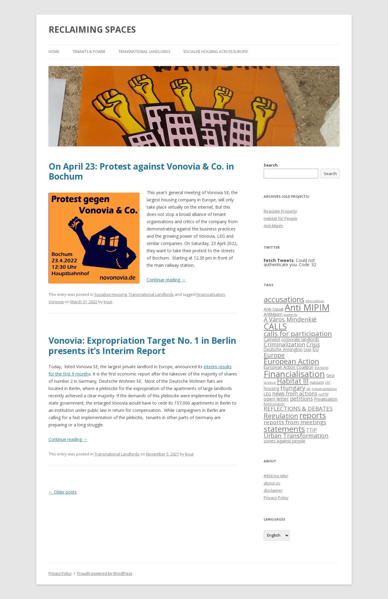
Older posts (62, 492)
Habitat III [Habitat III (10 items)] (293, 381)
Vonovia (56, 301)
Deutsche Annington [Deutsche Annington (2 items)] (283, 349)
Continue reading (166, 280)
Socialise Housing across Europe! (215, 51)
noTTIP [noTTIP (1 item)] (324, 394)
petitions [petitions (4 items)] (301, 398)
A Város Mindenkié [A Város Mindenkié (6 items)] (290, 319)
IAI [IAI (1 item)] (308, 389)
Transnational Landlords (144, 51)
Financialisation (210, 294)
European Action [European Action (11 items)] (291, 361)
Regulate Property (280, 211)
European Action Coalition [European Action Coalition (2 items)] (288, 367)
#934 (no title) (276, 475)
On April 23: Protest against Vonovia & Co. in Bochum (141, 171)
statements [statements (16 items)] (284, 428)
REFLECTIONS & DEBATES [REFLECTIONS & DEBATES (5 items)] (298, 408)
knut (108, 301)
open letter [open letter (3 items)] (276, 398)
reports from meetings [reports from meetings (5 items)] (295, 422)
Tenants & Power (88, 51)
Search (271, 165)
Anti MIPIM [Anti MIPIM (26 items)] (307, 307)
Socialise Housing (110, 294)
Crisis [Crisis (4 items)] (313, 344)
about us (272, 483)
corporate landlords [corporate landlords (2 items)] (300, 339)
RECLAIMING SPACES (92, 29)
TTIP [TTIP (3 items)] (311, 430)
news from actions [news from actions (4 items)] (294, 393)
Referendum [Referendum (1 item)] (274, 404)
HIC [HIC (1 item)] (328, 382)
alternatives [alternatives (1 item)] (315, 301)
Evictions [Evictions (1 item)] (321, 368)
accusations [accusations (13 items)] (284, 299)
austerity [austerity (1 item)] (290, 315)
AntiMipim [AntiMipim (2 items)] (273, 314)
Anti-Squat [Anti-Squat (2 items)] (273, 309)
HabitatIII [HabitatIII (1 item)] (317, 382)
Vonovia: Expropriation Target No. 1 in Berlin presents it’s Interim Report (142, 345)
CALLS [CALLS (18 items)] (275, 326)
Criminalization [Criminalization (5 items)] (284, 344)
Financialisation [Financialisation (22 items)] (294, 373)
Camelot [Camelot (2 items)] (272, 339)
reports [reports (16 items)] (312, 415)
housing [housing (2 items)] (271, 388)
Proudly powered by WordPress (104, 573)
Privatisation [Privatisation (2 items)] (325, 399)
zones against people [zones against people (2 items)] (284, 441)
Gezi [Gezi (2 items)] (330, 375)
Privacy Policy (276, 497)
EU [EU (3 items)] (316, 349)
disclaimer (273, 490)
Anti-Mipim (273, 225)
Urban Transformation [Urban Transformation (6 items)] (296, 436)
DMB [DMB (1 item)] (307, 350)
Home (53, 51)
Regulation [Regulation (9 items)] (281, 415)
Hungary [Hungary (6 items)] (292, 388)
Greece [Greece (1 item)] (270, 382)
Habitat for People (280, 218)
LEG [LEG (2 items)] (267, 394)
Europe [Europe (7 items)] (274, 355)
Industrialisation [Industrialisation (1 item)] (324, 389)
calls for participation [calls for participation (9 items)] (298, 333)
